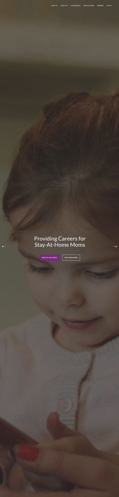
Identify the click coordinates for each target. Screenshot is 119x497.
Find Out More (89, 5)
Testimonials (75, 5)
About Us (64, 5)
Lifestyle (54, 5)
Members (100, 5)
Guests (109, 5)
